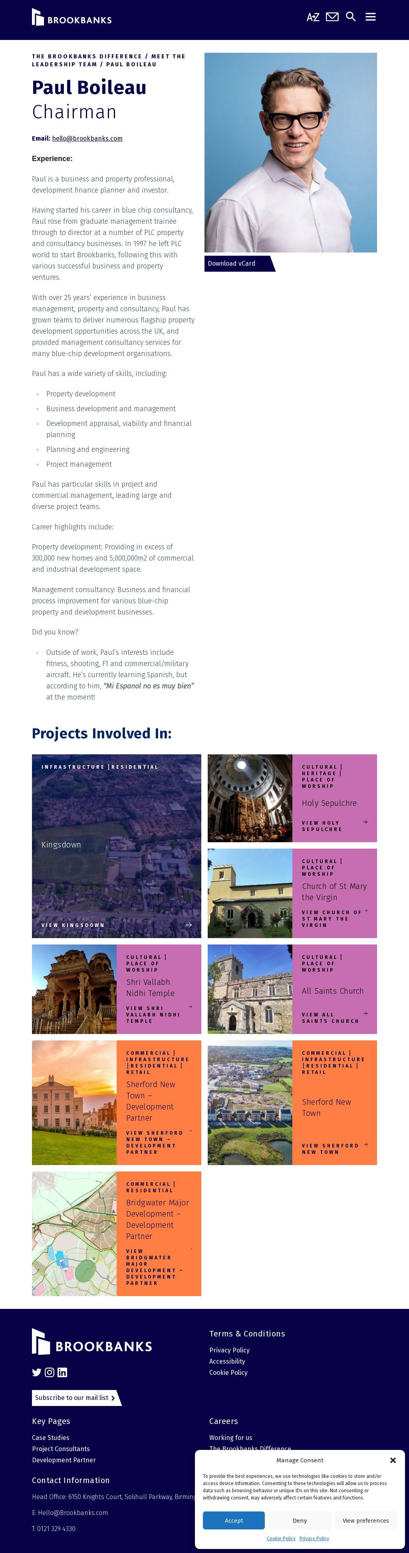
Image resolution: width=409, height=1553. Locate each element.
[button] (393, 1460)
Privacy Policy (314, 1538)
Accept (234, 1520)
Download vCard (232, 263)
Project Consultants (61, 1449)
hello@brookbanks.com (87, 138)
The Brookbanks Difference (250, 1449)
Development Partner (64, 1460)
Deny (300, 1520)
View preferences (366, 1520)
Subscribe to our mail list (71, 1398)
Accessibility (227, 1361)
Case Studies (50, 1438)
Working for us (230, 1438)
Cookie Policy (281, 1538)
